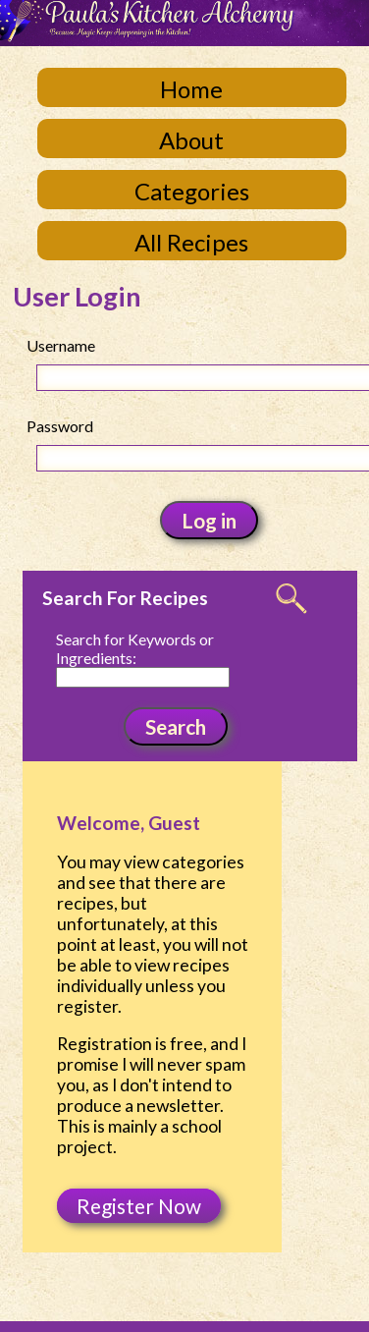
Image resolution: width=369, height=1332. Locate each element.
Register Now (139, 1205)
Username (60, 345)
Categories (191, 191)
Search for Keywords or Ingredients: (135, 648)
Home (191, 89)
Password (59, 425)
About (191, 140)
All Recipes (191, 242)
